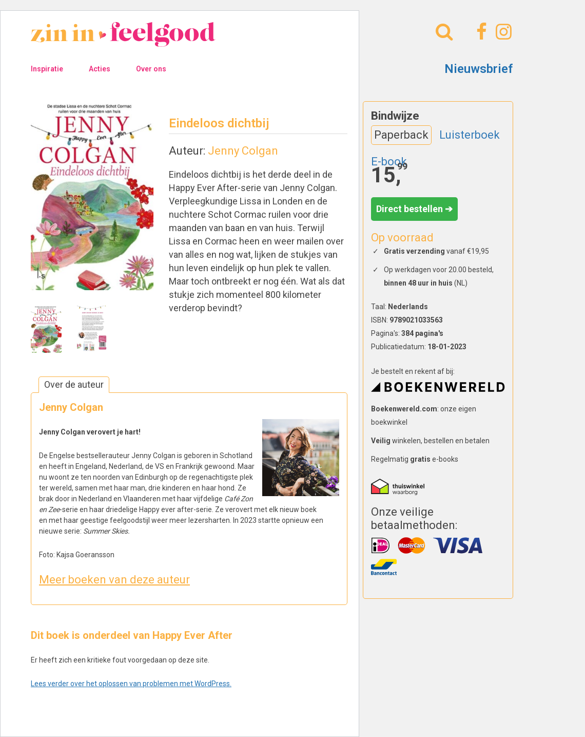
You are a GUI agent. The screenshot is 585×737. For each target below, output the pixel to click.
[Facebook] (480, 32)
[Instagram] (502, 32)
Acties (99, 69)
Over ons (151, 69)
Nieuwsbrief (478, 68)
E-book (389, 161)
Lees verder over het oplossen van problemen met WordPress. (131, 683)
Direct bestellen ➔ (414, 208)
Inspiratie (47, 69)
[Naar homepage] (123, 41)
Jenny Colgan (243, 150)
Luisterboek (469, 134)
